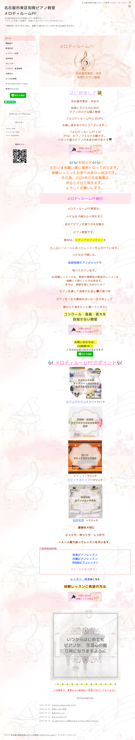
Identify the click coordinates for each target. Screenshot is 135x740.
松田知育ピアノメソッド (83, 262)
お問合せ (9, 73)
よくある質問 (11, 78)
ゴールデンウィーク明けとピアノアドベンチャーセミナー (75, 721)
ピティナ (79, 476)
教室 (93, 319)
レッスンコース (49, 548)
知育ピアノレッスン (85, 555)
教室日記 (9, 48)
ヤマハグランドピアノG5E (17, 84)
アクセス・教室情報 (14, 68)
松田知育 (78, 520)
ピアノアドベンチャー (80, 401)
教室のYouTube (12, 89)
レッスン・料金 (80, 579)
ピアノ (82, 559)
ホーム (8, 38)
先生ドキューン (58, 713)
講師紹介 (9, 43)
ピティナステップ (79, 480)
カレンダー (10, 63)
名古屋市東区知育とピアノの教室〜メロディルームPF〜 (34, 735)
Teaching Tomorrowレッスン (64, 705)
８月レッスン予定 (59, 709)
